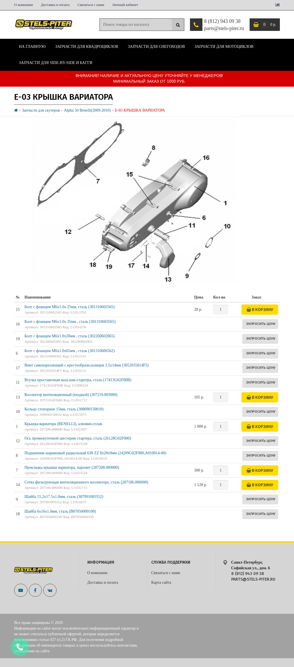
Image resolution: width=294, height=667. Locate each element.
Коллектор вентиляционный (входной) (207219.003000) (70, 395)
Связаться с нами (90, 5)
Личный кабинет (125, 5)
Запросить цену (260, 323)
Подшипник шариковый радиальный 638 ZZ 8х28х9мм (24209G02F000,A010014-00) (95, 453)
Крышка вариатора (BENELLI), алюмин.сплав (63, 424)
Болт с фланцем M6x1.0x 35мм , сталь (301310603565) (69, 321)
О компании (23, 5)
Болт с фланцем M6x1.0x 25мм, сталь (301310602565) (69, 307)
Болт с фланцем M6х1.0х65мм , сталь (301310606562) (69, 351)
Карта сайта (161, 582)
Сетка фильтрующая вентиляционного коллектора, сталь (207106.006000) (86, 482)
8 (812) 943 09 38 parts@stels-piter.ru (224, 24)
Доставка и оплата (55, 5)
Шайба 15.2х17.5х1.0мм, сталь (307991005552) (63, 497)
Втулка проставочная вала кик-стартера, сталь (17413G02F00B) (77, 380)
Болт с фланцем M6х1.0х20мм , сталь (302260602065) (69, 336)
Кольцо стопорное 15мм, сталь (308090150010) (63, 409)
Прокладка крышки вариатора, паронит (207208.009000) (71, 467)
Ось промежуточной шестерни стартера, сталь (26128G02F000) (77, 438)
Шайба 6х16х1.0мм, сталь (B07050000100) (60, 511)
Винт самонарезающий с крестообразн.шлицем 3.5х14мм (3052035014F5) (86, 365)
